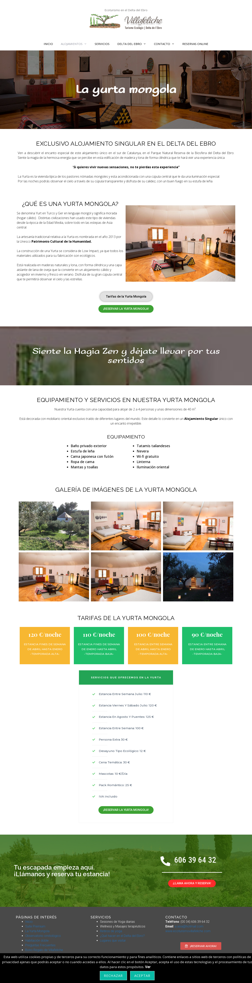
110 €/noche (99, 634)
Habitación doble (37, 940)
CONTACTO (166, 44)
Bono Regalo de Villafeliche (44, 950)
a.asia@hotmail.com (189, 926)
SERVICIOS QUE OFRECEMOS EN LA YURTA (126, 677)
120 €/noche (44, 634)
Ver (148, 967)
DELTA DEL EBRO (133, 44)
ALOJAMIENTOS (76, 44)
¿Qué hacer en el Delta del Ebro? (122, 936)
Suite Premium (35, 926)
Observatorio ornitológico (43, 936)
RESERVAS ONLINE (195, 44)
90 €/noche (207, 634)
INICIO (48, 44)
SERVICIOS (102, 44)
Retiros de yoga (111, 931)
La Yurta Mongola (37, 931)
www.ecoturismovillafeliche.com (187, 931)
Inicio (29, 922)
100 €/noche (153, 634)
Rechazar (113, 975)
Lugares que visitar (113, 940)
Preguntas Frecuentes (40, 945)
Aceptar (142, 975)
